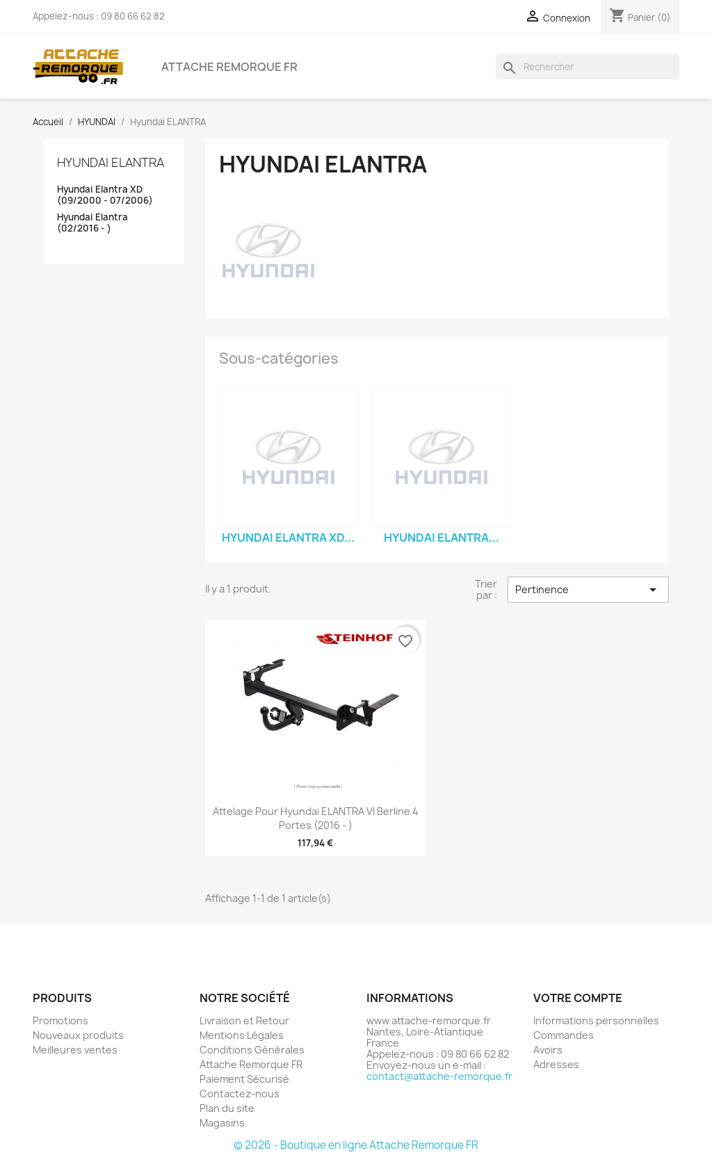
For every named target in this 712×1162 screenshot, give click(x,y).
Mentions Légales (242, 1035)
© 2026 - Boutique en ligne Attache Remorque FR (356, 1145)
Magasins (222, 1122)
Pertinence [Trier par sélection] (588, 589)
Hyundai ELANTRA (110, 162)
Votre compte (577, 998)
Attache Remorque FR (229, 66)
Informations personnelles (596, 1020)
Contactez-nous (240, 1093)
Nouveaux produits (78, 1035)
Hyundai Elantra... (441, 537)
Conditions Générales (252, 1049)
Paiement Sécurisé (244, 1079)
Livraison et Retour (244, 1020)
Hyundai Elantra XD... (288, 537)
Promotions (60, 1020)
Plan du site (227, 1108)
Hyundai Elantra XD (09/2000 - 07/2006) (105, 195)
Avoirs (548, 1049)
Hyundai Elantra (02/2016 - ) (92, 222)
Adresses (556, 1064)
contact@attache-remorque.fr (439, 1076)
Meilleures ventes (75, 1049)
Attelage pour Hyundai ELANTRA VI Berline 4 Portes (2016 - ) (316, 818)
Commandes (563, 1035)
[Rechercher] (587, 66)
